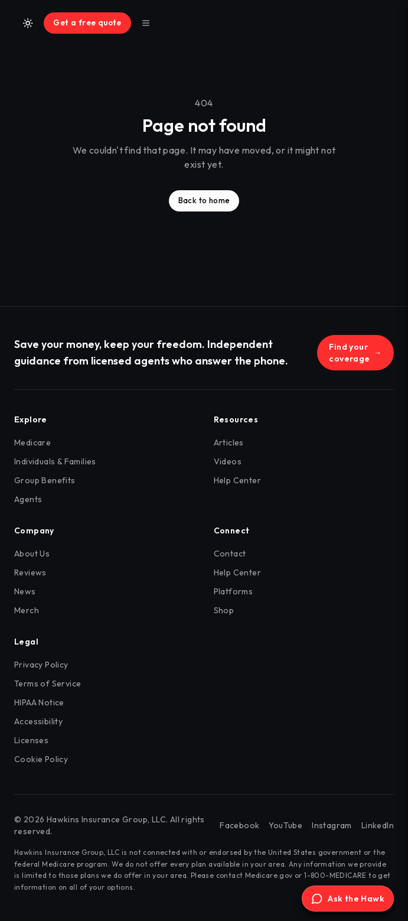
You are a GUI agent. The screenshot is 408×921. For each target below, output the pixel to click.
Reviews (30, 572)
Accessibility (38, 721)
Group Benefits (45, 480)
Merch (26, 610)
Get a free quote (87, 22)
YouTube (285, 825)
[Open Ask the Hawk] (348, 899)
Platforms (233, 591)
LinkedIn (377, 825)
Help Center (237, 480)
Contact (230, 553)
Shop (224, 610)
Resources (236, 419)
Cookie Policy (41, 759)
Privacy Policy (41, 664)
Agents (28, 499)
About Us (32, 553)
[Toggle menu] (146, 23)
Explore (30, 419)
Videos (227, 461)
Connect (232, 530)
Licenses (31, 740)
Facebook (239, 825)
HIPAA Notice (39, 702)
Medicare (32, 442)
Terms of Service (47, 683)
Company (34, 530)
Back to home (204, 200)
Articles (229, 442)
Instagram (332, 825)
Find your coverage (355, 352)
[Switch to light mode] (28, 23)
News (25, 591)
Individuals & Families (55, 461)
